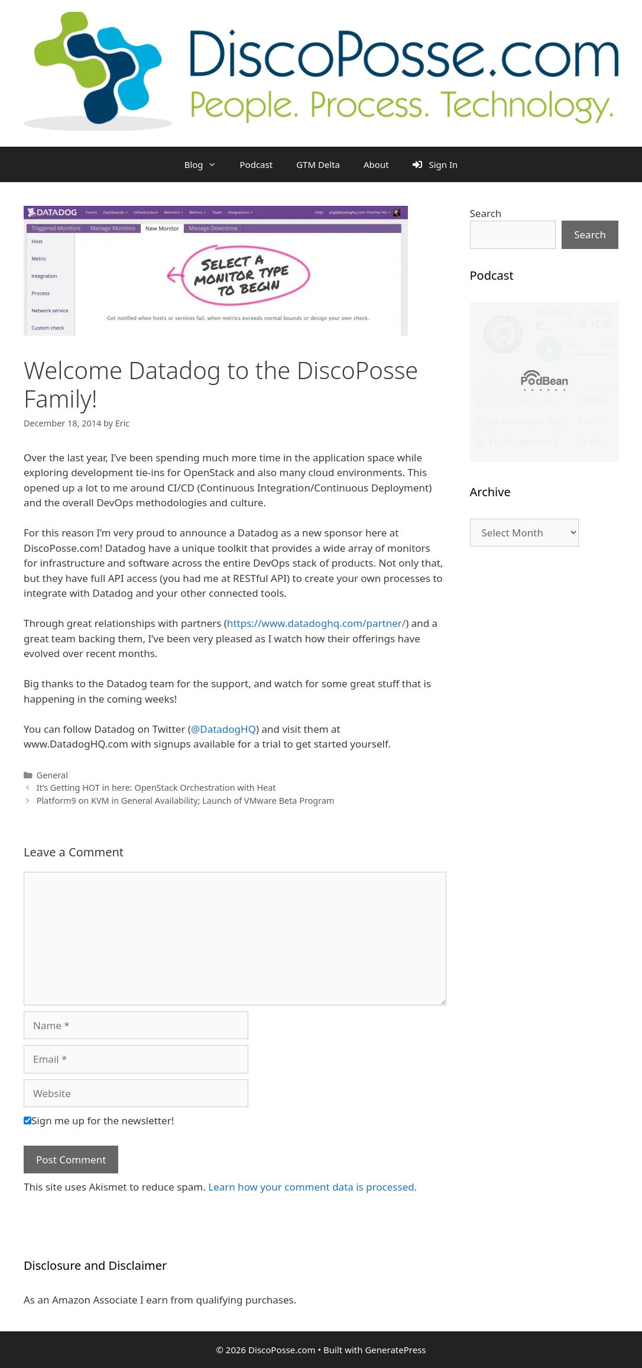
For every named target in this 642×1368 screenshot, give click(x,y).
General (52, 775)
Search (486, 213)
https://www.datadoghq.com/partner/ (316, 623)
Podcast (256, 164)
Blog (206, 164)
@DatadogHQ (223, 729)
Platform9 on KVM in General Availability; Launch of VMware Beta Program (186, 800)
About (376, 164)
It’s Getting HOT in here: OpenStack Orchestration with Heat (156, 787)
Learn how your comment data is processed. (312, 1187)
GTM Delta (318, 164)
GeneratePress (395, 1350)
